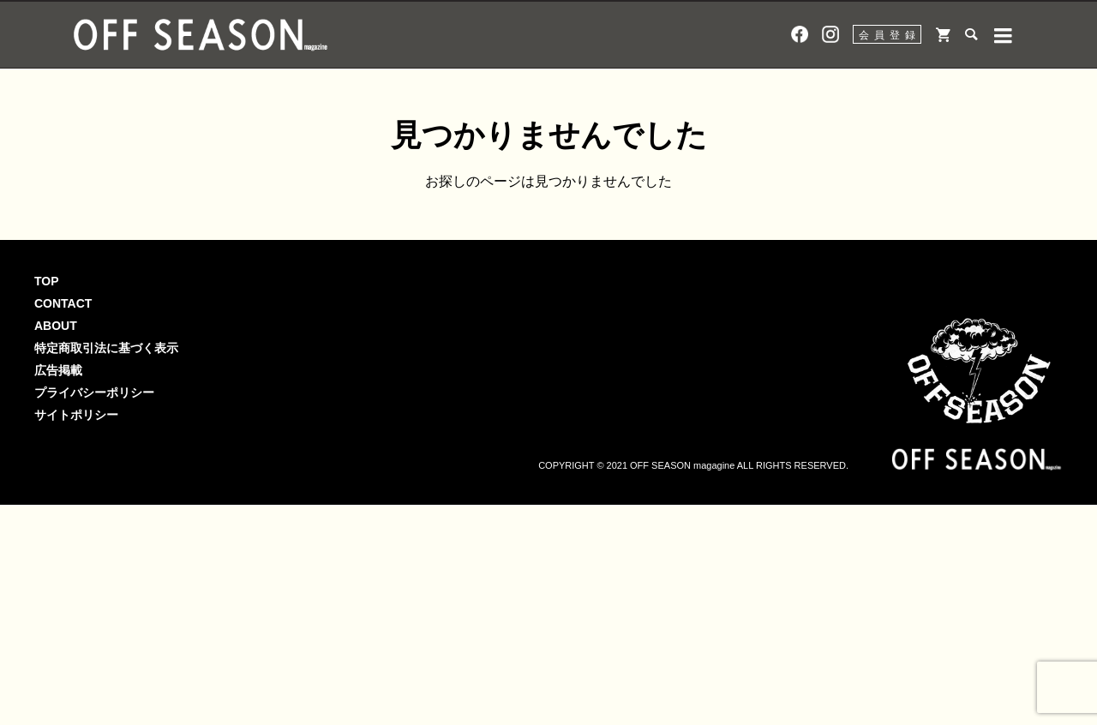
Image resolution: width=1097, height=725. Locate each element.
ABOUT (55, 326)
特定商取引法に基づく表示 (106, 348)
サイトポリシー (76, 415)
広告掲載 (58, 370)
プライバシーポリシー (94, 392)
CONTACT (63, 303)
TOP (46, 281)
